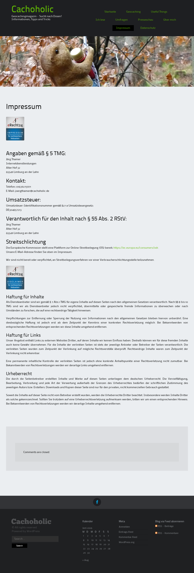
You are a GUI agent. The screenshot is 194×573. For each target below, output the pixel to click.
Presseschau (145, 20)
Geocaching (133, 12)
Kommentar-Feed (128, 537)
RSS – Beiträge (164, 526)
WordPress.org (126, 542)
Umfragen (121, 20)
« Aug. (85, 560)
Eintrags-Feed (126, 532)
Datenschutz (148, 28)
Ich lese (100, 20)
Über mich (169, 20)
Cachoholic (33, 9)
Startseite (110, 12)
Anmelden (124, 527)
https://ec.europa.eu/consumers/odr (136, 248)
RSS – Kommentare (166, 533)
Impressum (123, 28)
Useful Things (159, 12)
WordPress (33, 531)
